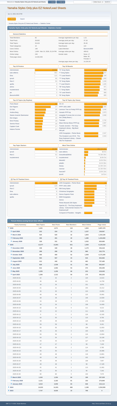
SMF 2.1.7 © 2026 (11, 403)
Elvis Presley (14, 121)
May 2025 (16, 271)
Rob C (12, 81)
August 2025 (16, 261)
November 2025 (18, 251)
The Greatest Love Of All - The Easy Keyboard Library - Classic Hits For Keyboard (70, 138)
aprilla (12, 84)
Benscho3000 (88, 49)
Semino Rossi (14, 124)
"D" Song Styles (64, 81)
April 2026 (16, 231)
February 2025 (18, 381)
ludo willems (14, 73)
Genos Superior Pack (66, 194)
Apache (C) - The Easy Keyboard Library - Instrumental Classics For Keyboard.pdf (70, 208)
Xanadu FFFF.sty (65, 112)
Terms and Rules (100, 403)
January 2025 (17, 384)
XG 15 (61, 104)
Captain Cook (14, 126)
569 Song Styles (64, 188)
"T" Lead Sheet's (64, 75)
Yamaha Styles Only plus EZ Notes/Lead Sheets (36, 7)
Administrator (14, 70)
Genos (61, 200)
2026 (11, 228)
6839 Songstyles (64, 197)
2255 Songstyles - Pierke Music (70, 133)
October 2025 (17, 255)
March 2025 (17, 377)
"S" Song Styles (64, 70)
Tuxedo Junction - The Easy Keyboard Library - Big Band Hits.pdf (68, 128)
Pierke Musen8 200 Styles (68, 203)
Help (93, 403)
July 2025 (16, 264)
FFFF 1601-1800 (65, 107)
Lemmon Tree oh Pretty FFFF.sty (70, 109)
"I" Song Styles (64, 73)
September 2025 (18, 258)
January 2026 (17, 241)
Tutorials (62, 120)
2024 (11, 387)
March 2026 (17, 235)
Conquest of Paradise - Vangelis (70, 213)
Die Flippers (14, 107)
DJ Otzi (12, 109)
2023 (11, 390)
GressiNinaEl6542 (65, 155)
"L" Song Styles (64, 90)
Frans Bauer (14, 104)
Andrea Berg (14, 112)
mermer (61, 169)
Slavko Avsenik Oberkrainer (19, 115)
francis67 (62, 171)
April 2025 (16, 274)
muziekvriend (14, 90)
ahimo (12, 87)
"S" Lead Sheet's (64, 92)
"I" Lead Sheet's (64, 84)
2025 (11, 245)
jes (11, 92)
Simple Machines (21, 403)
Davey (61, 166)
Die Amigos (13, 118)
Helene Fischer (15, 129)
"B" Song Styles (64, 95)
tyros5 (12, 78)
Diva (11, 75)
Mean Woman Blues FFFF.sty (69, 123)
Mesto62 (62, 160)
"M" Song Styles (64, 87)
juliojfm (61, 163)
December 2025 (18, 248)
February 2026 (18, 238)
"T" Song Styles (64, 78)
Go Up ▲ (108, 403)
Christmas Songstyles (66, 191)
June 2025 (16, 268)
